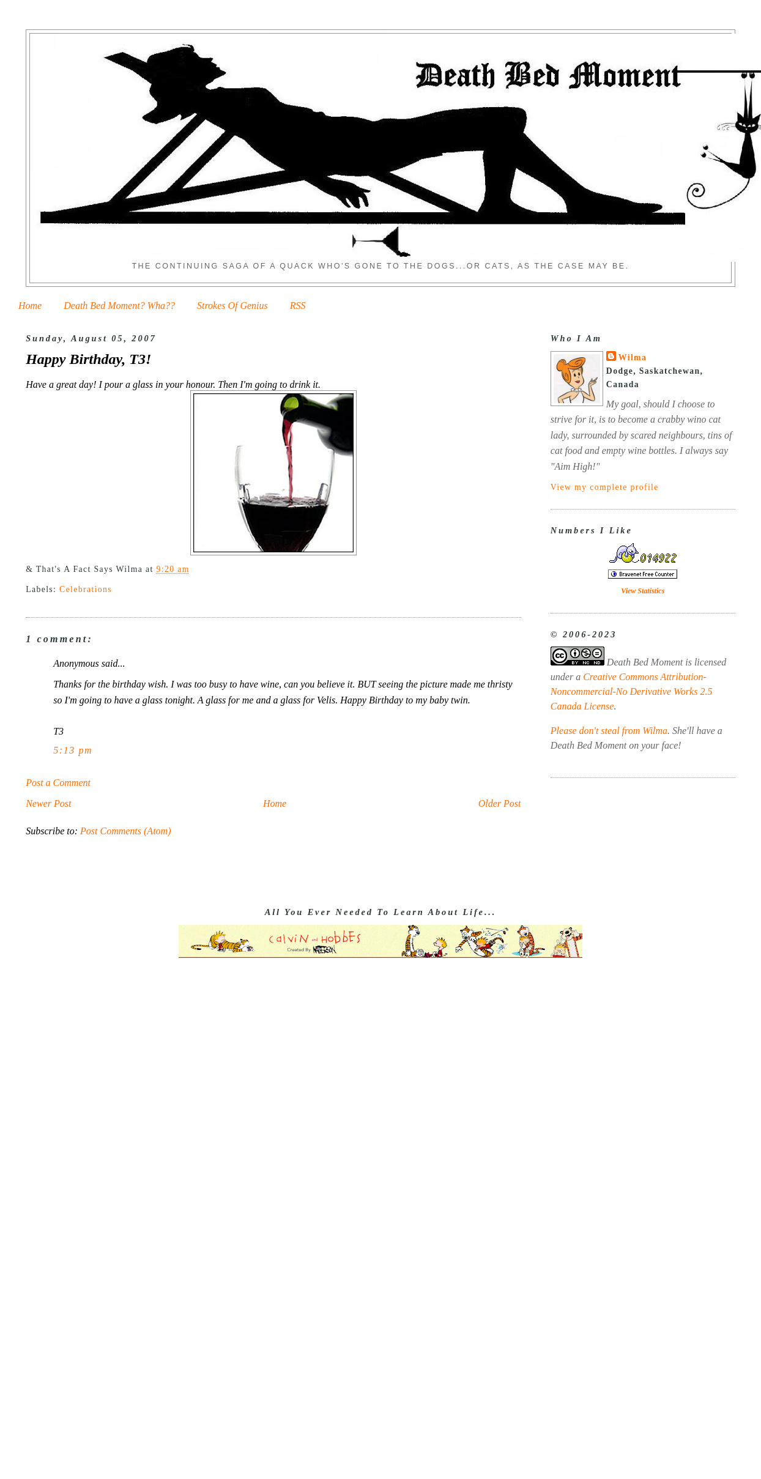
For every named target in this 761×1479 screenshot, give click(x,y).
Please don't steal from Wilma (609, 730)
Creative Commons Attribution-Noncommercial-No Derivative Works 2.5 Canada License (632, 691)
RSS (298, 305)
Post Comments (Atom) (125, 831)
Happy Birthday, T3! (88, 359)
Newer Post (48, 803)
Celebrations (85, 589)
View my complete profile (605, 487)
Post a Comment (58, 782)
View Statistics (642, 591)
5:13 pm (72, 750)
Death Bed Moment (645, 662)
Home (30, 305)
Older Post (499, 803)
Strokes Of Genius (232, 305)
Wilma (632, 357)
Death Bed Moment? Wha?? (119, 305)
